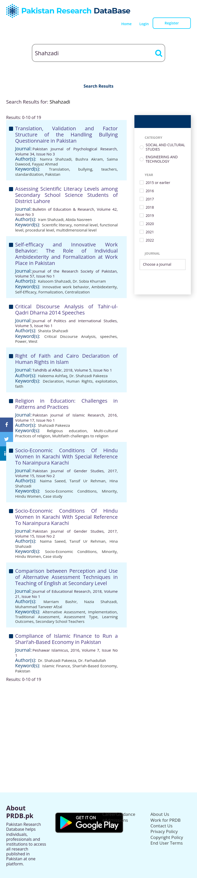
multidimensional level (76, 230)
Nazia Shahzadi (100, 601)
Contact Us (162, 826)
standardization (29, 174)
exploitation (106, 381)
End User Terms (167, 843)
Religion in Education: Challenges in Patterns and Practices (66, 403)
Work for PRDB (166, 820)
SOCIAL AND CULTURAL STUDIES (165, 147)
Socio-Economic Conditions (71, 491)
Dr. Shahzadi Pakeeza (88, 375)
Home (126, 23)
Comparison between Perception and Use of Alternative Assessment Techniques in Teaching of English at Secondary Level (66, 577)
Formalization (50, 291)
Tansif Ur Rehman (87, 480)
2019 (150, 216)
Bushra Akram (89, 159)
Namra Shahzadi (56, 159)
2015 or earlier (158, 183)
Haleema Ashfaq (52, 375)
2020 (150, 224)
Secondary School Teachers (60, 621)
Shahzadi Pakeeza (54, 425)
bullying (85, 169)
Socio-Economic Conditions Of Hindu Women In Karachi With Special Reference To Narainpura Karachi (66, 456)
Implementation (102, 611)
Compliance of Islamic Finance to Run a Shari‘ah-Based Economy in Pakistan (66, 638)
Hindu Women (28, 496)
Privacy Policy (164, 831)
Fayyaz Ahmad (45, 164)
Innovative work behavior (65, 286)
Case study (52, 496)
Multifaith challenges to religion (80, 435)
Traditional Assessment (37, 616)
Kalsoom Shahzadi (54, 281)
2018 (150, 207)
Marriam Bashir (60, 601)
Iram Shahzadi (51, 219)
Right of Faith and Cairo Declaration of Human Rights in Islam (66, 358)
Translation (59, 169)
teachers (109, 169)
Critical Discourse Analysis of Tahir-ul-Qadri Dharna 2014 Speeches (66, 309)
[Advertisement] (98, 718)
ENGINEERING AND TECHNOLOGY (162, 159)
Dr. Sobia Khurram (89, 281)
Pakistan (52, 174)
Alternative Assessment (64, 611)
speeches (108, 336)
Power (20, 341)
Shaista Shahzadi (53, 330)
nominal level (86, 224)
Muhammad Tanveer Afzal (38, 606)
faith (19, 386)
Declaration (53, 381)
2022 (150, 240)
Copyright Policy (167, 837)
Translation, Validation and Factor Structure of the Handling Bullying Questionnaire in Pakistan (66, 134)
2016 (150, 191)
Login (144, 23)
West (32, 341)
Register (172, 23)
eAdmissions (115, 820)
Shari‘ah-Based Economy (94, 665)
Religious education (67, 430)
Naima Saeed (53, 480)
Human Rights (79, 381)
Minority (109, 491)
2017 (150, 199)
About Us (160, 814)
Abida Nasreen (78, 219)
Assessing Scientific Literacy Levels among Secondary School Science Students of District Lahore (66, 195)
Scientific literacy (57, 224)
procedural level (39, 230)
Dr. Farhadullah (92, 660)
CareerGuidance (118, 814)
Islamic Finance (56, 665)
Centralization (77, 291)
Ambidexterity (104, 286)
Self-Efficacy (25, 291)
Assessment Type (80, 616)
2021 (150, 232)
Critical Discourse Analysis (70, 336)
